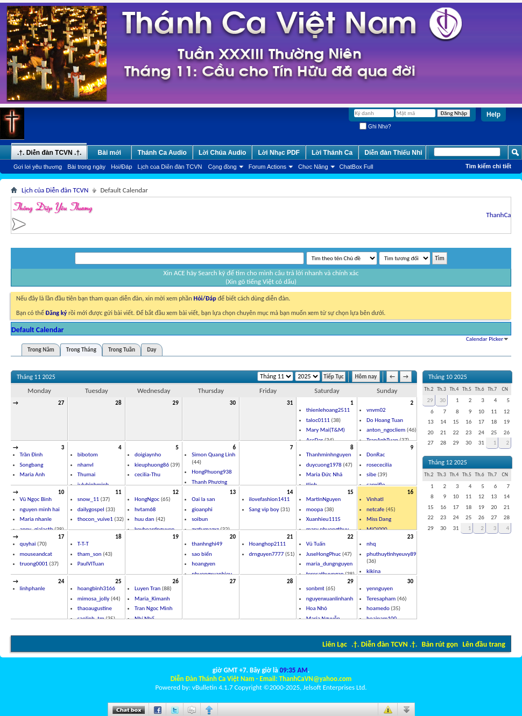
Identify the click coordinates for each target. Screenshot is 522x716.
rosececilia (379, 464)
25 (118, 581)
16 (410, 492)
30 (233, 402)
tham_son (89, 553)
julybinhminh (93, 484)
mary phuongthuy (327, 529)
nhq (371, 543)
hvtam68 (145, 509)
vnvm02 (375, 409)
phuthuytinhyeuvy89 (391, 553)
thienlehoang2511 (328, 409)
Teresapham (381, 598)
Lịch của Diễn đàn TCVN (170, 166)
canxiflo (375, 484)
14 (290, 492)
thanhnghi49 (207, 543)
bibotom (87, 454)
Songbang (32, 464)
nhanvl (85, 464)
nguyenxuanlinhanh (330, 598)
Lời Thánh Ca (332, 152)
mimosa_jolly (93, 598)
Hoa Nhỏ (316, 608)
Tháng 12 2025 (447, 462)
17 (61, 536)
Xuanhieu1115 (323, 518)
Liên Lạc (334, 644)
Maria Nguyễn (323, 618)
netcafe (375, 509)
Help (493, 114)
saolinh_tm (90, 618)
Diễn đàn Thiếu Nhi (393, 152)
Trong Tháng (81, 349)
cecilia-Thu (147, 474)
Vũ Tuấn (316, 543)
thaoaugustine (94, 608)
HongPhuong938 (211, 471)
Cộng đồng (222, 166)
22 (350, 536)
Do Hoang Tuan (384, 420)
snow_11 (88, 499)
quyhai (28, 543)
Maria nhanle (36, 518)
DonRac (375, 454)
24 (61, 581)
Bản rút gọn (440, 644)
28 (118, 402)
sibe (371, 474)
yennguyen (379, 588)
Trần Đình (31, 454)
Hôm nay (366, 376)
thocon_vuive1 (95, 518)
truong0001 (34, 563)
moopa (314, 509)
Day (151, 349)
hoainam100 (381, 618)
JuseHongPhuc (323, 553)
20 (233, 536)
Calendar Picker (484, 338)
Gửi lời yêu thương (37, 166)
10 (61, 492)
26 (176, 581)
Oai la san (203, 499)
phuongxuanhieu (212, 573)
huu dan (144, 518)
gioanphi (202, 509)
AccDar (314, 439)
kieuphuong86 (152, 464)
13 (233, 492)
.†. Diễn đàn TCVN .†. (384, 644)
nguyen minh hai (40, 509)
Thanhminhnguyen (328, 454)
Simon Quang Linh (213, 454)
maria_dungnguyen (329, 563)
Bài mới (110, 152)
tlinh (311, 484)
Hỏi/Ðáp (121, 166)
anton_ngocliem (385, 429)
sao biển (201, 553)
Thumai (86, 474)
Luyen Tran (147, 588)
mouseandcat (36, 553)
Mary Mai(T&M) (325, 429)
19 (176, 536)
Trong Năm (40, 349)
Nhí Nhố (144, 618)
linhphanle (32, 588)
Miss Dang (378, 518)
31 (290, 402)
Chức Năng (313, 166)
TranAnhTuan (382, 439)
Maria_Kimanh (152, 598)
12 (176, 492)
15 (350, 492)
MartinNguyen (323, 499)
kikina (373, 571)
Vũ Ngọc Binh (36, 499)
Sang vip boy (264, 509)
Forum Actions (267, 166)
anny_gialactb (36, 529)
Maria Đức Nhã (324, 474)
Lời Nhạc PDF (279, 152)
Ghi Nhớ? (375, 127)
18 (118, 536)
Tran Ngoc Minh (153, 608)
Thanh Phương (209, 481)
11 (118, 492)
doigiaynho (148, 454)
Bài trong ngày (86, 166)
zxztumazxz (205, 529)
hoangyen (203, 563)
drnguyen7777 (266, 553)
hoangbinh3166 (96, 588)
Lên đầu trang (483, 644)
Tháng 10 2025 (447, 377)
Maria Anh (32, 474)
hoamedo (378, 608)
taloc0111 (318, 420)
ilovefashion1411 (269, 499)
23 (410, 536)
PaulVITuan (90, 563)
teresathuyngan (325, 573)
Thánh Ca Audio (162, 152)
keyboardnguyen (154, 529)
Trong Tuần (121, 349)
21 (290, 536)
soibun (200, 518)
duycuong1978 (324, 464)
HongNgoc (147, 499)
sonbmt (315, 588)
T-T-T (83, 543)
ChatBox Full (356, 166)
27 (61, 402)
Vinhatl (375, 499)
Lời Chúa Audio (222, 152)
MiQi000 (376, 529)
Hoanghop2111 (267, 543)
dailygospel (90, 509)
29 (176, 402)
